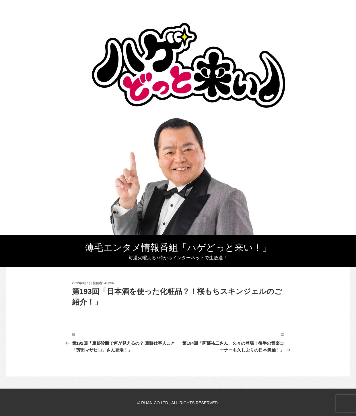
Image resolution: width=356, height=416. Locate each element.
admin (109, 283)
